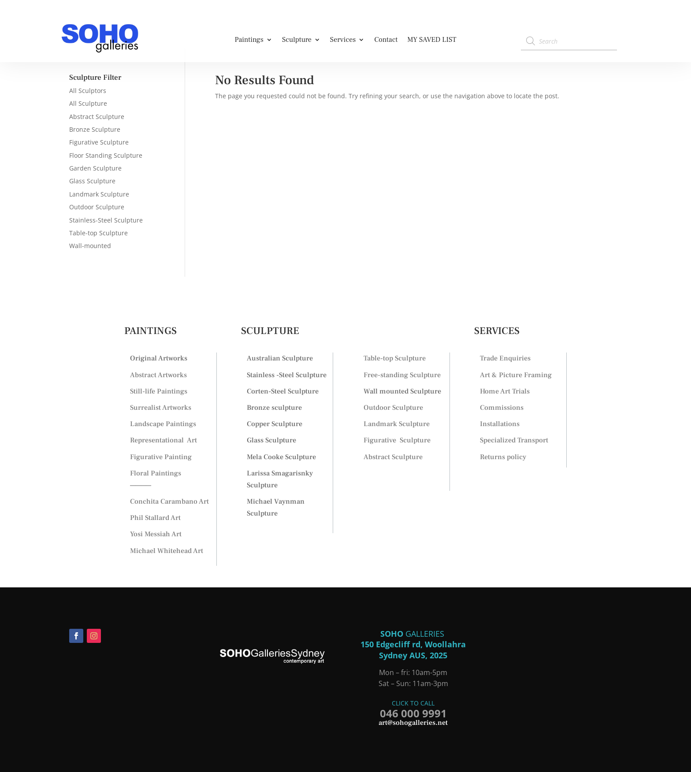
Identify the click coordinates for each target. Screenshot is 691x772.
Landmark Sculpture (99, 194)
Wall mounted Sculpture (402, 391)
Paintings (249, 40)
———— (140, 485)
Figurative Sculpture (99, 142)
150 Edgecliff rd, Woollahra (413, 644)
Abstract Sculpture (96, 116)
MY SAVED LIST (431, 40)
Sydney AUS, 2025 (413, 655)
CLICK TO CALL (413, 703)
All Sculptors (87, 90)
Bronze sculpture (274, 407)
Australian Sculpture (280, 358)
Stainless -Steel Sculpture (287, 375)
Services (343, 40)
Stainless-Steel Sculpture (106, 220)
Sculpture (297, 40)
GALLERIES (425, 633)
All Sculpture (88, 103)
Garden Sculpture (95, 168)
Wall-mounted (90, 245)
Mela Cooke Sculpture (281, 457)
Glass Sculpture (92, 181)
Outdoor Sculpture (96, 207)
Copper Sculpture (274, 423)
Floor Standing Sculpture (105, 155)
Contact (386, 40)
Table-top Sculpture (98, 233)
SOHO (392, 633)
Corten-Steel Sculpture (283, 391)
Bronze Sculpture (94, 129)
